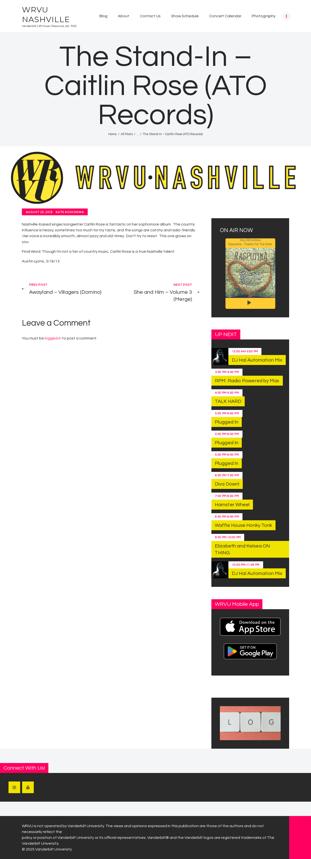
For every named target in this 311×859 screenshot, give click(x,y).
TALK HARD (228, 401)
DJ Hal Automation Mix (257, 360)
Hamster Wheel (232, 504)
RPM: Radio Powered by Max (247, 380)
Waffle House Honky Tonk (243, 525)
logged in (53, 338)
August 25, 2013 (39, 212)
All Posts (127, 134)
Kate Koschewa (70, 212)
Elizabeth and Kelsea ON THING (242, 549)
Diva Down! (227, 484)
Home (112, 134)
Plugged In (226, 422)
